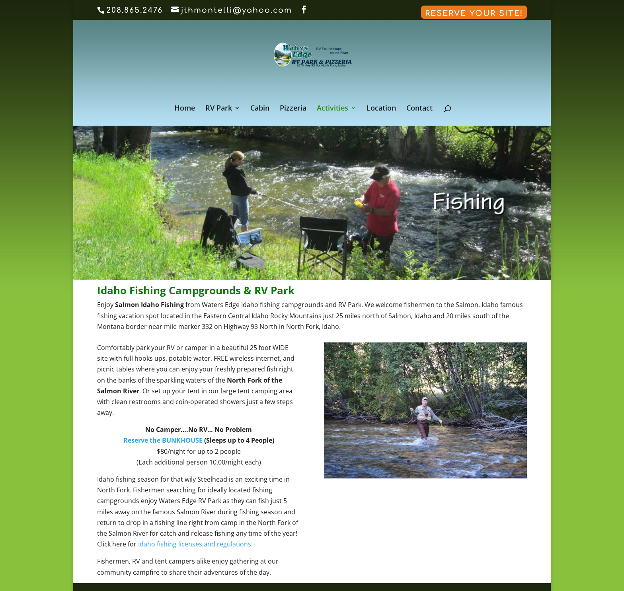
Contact (419, 109)
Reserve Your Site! (474, 13)
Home (184, 109)
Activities (332, 109)
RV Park (218, 109)
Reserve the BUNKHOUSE (163, 440)
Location (381, 109)
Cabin (259, 109)
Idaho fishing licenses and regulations (194, 544)
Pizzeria (293, 109)
